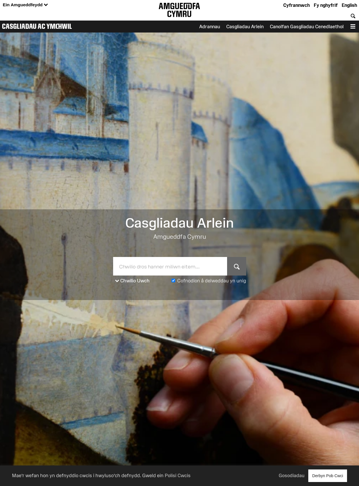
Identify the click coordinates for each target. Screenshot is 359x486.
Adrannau (209, 26)
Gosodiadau (291, 475)
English (349, 5)
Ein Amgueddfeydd (25, 5)
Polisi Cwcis (178, 475)
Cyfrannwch (296, 5)
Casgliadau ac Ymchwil (37, 26)
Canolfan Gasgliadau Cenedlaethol (307, 26)
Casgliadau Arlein (245, 26)
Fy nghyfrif (326, 5)
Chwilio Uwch (132, 281)
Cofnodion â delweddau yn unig (211, 280)
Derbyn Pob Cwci (327, 475)
